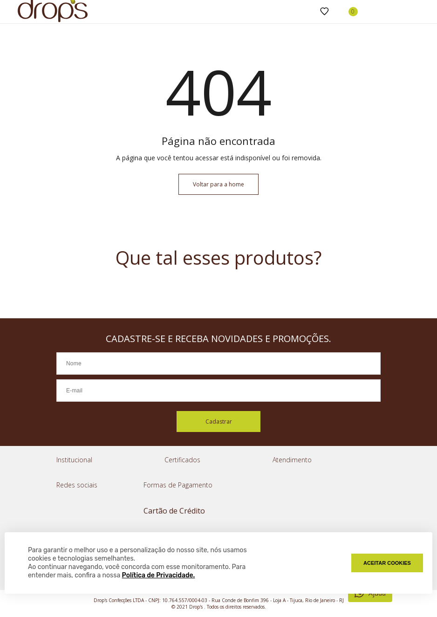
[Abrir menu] (9, 11)
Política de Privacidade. (158, 575)
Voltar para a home (218, 184)
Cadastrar (218, 421)
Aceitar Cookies (387, 563)
